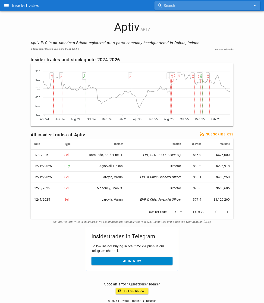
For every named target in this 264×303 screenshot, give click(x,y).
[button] (179, 212)
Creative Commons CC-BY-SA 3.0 (62, 49)
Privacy (124, 301)
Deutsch (151, 301)
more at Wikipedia (224, 49)
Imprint (136, 301)
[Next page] (227, 212)
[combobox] (207, 5)
